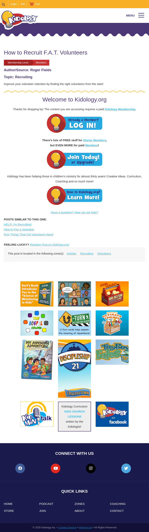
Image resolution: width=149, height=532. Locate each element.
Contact (117, 510)
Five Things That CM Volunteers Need (28, 234)
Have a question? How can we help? (74, 212)
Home (8, 503)
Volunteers (104, 253)
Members (91, 145)
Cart (37, 4)
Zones (79, 503)
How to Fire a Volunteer (19, 229)
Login (13, 4)
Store (9, 510)
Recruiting (87, 253)
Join (22, 4)
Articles (71, 253)
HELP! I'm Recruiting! (18, 224)
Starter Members (94, 140)
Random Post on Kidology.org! (49, 244)
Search (5, 4)
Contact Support (67, 527)
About (79, 510)
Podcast (46, 503)
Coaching (118, 503)
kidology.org (85, 527)
